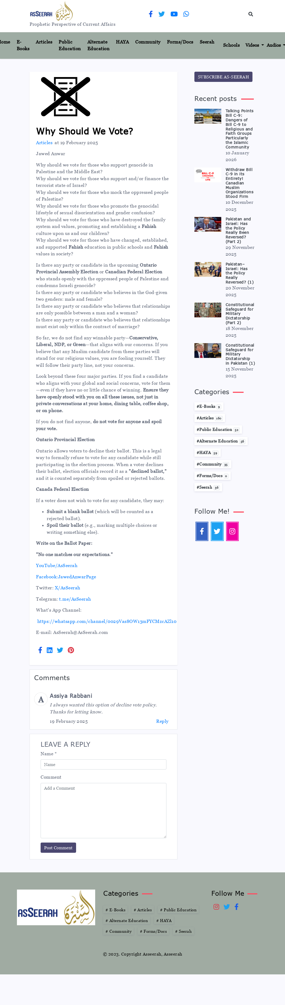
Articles (44, 42)
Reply (162, 721)
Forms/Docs (180, 42)
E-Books (23, 45)
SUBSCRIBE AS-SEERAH (223, 76)
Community (148, 42)
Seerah (207, 42)
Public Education (70, 45)
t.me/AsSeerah (75, 599)
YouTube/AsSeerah (56, 565)
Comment (51, 777)
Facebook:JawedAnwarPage (66, 576)
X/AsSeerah (67, 587)
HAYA (122, 42)
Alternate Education (98, 45)
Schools (231, 45)
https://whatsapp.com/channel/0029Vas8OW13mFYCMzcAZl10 (107, 621)
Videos (252, 45)
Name (49, 753)
